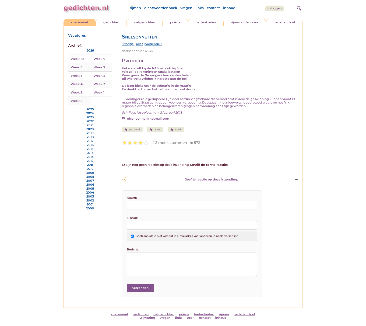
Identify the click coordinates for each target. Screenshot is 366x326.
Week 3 (99, 84)
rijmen (135, 8)
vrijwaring (147, 317)
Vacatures (77, 35)
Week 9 (99, 59)
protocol (132, 129)
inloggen (275, 8)
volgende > (153, 44)
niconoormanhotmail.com (148, 118)
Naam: (132, 197)
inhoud (229, 8)
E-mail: (132, 218)
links (200, 8)
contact (213, 8)
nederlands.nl (284, 22)
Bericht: (133, 249)
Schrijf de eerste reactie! (209, 164)
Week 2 (76, 92)
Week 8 (76, 67)
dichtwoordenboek (160, 8)
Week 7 (99, 67)
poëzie (175, 22)
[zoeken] (299, 7)
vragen (186, 8)
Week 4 (77, 84)
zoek (190, 317)
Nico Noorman (147, 112)
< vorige (128, 44)
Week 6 (76, 75)
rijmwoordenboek (244, 22)
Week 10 (77, 59)
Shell (175, 129)
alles (139, 44)
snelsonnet (79, 22)
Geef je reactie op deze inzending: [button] (180, 179)
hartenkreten (206, 22)
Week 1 (99, 92)
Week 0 (77, 101)
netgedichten (144, 22)
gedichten (111, 22)
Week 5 (99, 75)
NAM (155, 129)
